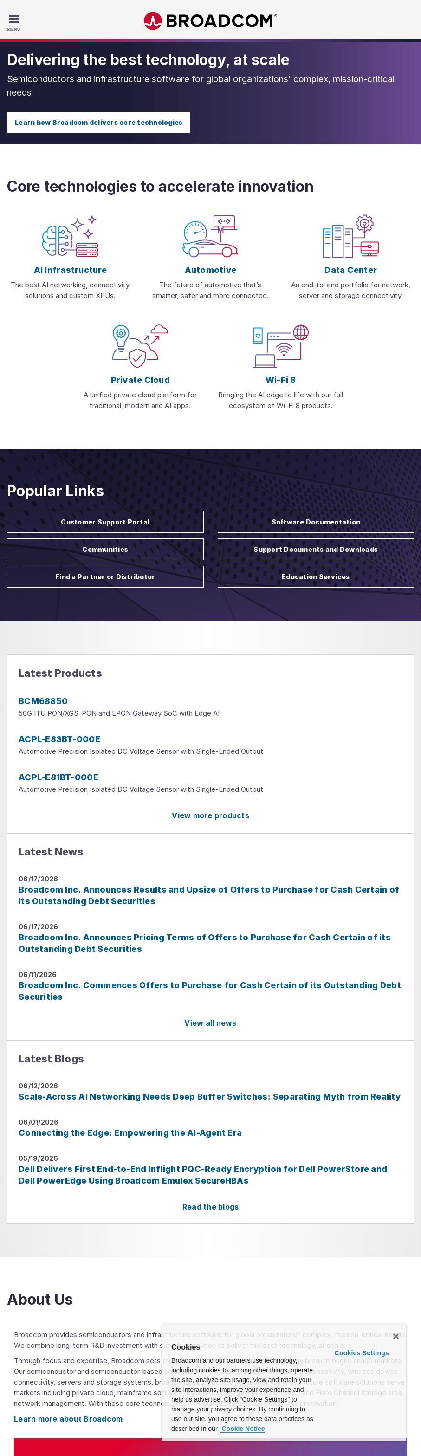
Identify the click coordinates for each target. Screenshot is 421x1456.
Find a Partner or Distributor (105, 577)
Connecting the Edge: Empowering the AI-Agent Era (130, 1133)
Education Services (316, 577)
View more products (210, 815)
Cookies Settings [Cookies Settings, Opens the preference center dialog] (362, 1353)
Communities (105, 549)
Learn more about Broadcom (68, 1419)
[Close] (396, 1336)
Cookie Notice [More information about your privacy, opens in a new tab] (242, 1428)
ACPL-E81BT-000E (58, 777)
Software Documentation (316, 522)
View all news (210, 1023)
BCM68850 (43, 701)
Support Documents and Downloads (315, 549)
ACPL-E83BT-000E (59, 739)
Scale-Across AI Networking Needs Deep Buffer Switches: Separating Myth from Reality (210, 1096)
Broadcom (210, 21)
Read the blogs (210, 1206)
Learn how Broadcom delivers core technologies (98, 122)
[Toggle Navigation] (15, 22)
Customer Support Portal (105, 522)
